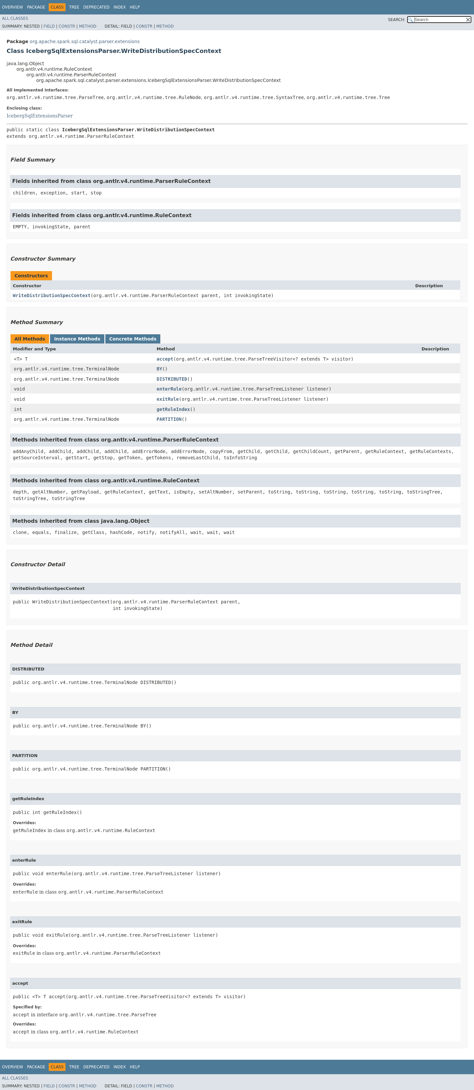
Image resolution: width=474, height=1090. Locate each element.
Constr (67, 26)
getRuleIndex (173, 409)
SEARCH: (397, 19)
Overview (12, 7)
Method (87, 26)
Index (120, 7)
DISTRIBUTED (172, 379)
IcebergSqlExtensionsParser (40, 115)
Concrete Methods (133, 339)
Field (49, 26)
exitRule (168, 399)
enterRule (169, 389)
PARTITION (169, 419)
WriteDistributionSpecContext (52, 295)
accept (165, 359)
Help (135, 7)
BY (159, 368)
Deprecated (96, 7)
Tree (74, 7)
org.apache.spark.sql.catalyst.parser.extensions (85, 41)
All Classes (15, 18)
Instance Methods (77, 339)
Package (36, 7)
